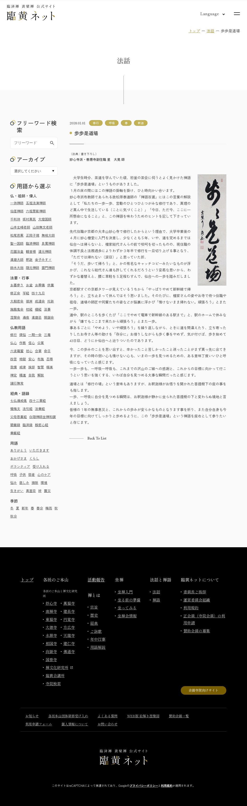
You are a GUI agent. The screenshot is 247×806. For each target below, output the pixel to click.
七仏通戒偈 (18, 400)
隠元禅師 (32, 267)
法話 (210, 31)
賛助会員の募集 (196, 631)
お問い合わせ (108, 724)
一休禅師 (17, 202)
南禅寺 (51, 611)
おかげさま (18, 458)
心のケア (44, 474)
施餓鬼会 (17, 309)
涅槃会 (15, 317)
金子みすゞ (43, 259)
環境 (44, 482)
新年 (25, 508)
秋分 (13, 516)
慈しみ (24, 482)
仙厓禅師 (17, 211)
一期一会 (35, 334)
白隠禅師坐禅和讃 (42, 416)
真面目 (31, 490)
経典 (94, 623)
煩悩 (22, 334)
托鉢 (50, 301)
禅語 (156, 600)
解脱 (40, 375)
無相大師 (48, 235)
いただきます (39, 450)
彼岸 (29, 301)
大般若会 (17, 301)
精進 (22, 375)
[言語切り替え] (208, 13)
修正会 (15, 293)
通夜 (26, 317)
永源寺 (51, 635)
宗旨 (94, 607)
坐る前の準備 (129, 600)
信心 (31, 342)
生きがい (17, 490)
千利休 (15, 219)
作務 (22, 342)
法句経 (28, 408)
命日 (47, 350)
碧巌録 (15, 424)
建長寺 (69, 611)
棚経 (38, 309)
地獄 (22, 359)
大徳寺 (51, 627)
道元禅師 (45, 251)
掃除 (35, 482)
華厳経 (15, 432)
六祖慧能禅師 (36, 211)
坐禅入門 (125, 592)
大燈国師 (45, 219)
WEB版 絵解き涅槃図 (143, 715)
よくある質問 (108, 715)
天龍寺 (69, 635)
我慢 (13, 367)
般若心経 (41, 424)
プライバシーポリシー (144, 785)
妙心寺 (51, 603)
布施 (40, 359)
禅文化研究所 (59, 667)
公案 (40, 342)
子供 (22, 474)
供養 (50, 285)
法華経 (40, 408)
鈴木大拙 (17, 267)
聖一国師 (17, 243)
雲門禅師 (48, 267)
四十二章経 (37, 400)
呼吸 (13, 474)
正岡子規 (32, 235)
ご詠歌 (96, 631)
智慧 (40, 367)
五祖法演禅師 (36, 202)
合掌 (38, 350)
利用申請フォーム (38, 724)
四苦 (13, 359)
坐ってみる (127, 608)
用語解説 (97, 647)
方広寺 (69, 627)
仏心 (13, 342)
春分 (39, 508)
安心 (31, 359)
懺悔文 (15, 408)
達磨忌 (37, 317)
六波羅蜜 (17, 350)
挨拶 (31, 367)
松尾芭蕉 (17, 235)
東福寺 (51, 619)
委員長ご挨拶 (194, 592)
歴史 (94, 615)
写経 (26, 293)
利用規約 (191, 608)
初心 (29, 350)
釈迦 (29, 259)
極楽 (49, 367)
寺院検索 (53, 683)
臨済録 (28, 424)
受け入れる (41, 466)
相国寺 (51, 643)
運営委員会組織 (196, 600)
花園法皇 (17, 251)
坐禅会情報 (127, 616)
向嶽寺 (51, 651)
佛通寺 (69, 651)
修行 (13, 334)
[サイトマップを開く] (237, 13)
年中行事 (97, 639)
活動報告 (96, 579)
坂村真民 (29, 219)
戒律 (22, 367)
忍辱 (49, 359)
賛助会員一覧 (179, 715)
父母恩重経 (18, 416)
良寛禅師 (48, 243)
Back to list (96, 438)
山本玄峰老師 (20, 227)
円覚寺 (69, 619)
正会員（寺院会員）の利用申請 (204, 619)
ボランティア (20, 466)
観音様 (31, 251)
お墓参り (17, 285)
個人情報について (75, 724)
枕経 (29, 309)
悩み (13, 482)
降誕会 (49, 317)
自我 (31, 375)
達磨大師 (17, 259)
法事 (47, 309)
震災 (47, 490)
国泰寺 (51, 659)
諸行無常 (17, 383)
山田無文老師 (42, 227)
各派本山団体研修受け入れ (68, 715)
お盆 (29, 285)
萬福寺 (69, 603)
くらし (34, 458)
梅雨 (48, 508)
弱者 (31, 474)
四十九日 (38, 293)
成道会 (40, 301)
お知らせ (32, 715)
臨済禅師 (32, 243)
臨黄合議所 (55, 675)
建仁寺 (69, 643)
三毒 (47, 334)
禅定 (13, 375)
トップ (194, 31)
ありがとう (18, 450)
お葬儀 (40, 285)
